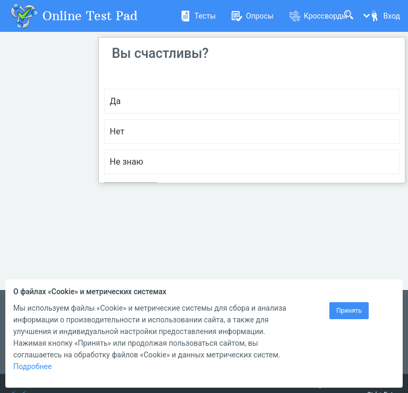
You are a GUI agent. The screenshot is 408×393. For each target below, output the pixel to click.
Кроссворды (318, 16)
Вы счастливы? (160, 53)
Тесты (198, 16)
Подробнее (32, 366)
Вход (384, 16)
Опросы (253, 16)
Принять (349, 310)
